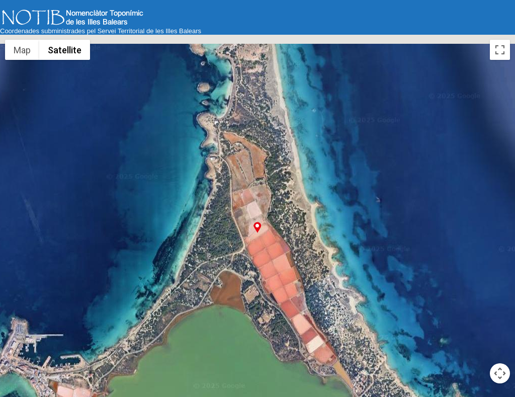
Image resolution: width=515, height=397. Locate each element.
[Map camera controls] (500, 373)
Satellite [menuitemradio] (64, 50)
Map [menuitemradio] (22, 50)
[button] (257, 227)
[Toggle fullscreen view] (500, 50)
